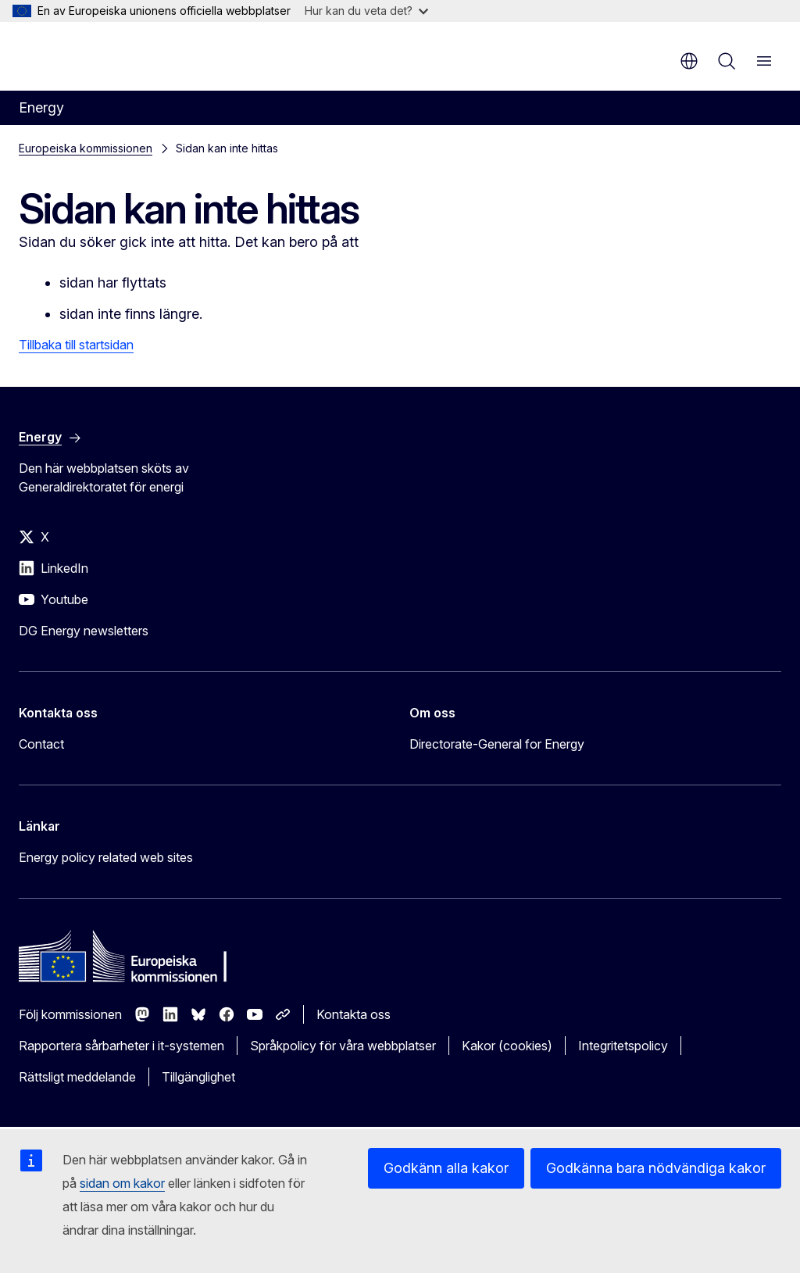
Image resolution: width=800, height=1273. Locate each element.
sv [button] (689, 61)
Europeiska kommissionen (85, 148)
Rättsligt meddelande (77, 1077)
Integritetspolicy (623, 1045)
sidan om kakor (122, 1183)
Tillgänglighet (198, 1077)
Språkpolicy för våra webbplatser (343, 1045)
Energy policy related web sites (106, 857)
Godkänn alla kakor (446, 1168)
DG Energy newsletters (83, 630)
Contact (41, 744)
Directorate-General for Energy (496, 744)
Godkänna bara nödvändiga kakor (656, 1168)
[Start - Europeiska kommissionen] (114, 54)
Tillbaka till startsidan (76, 344)
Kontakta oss (353, 1014)
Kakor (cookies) (507, 1045)
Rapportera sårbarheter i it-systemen (121, 1045)
